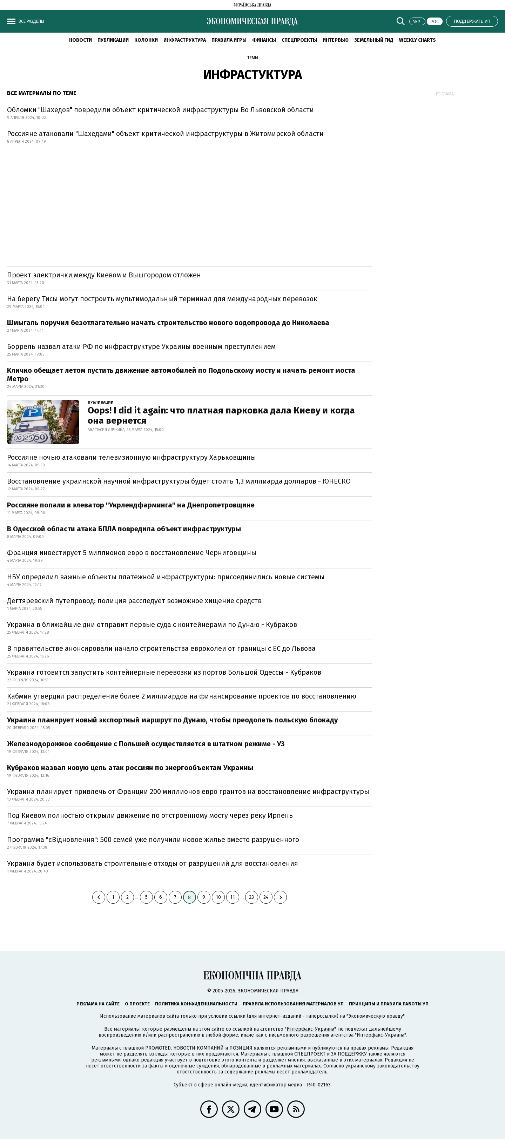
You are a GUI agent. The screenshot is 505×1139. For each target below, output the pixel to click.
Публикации (113, 40)
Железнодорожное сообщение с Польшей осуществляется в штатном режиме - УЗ (146, 744)
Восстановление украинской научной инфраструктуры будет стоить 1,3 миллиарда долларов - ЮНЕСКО (179, 481)
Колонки (146, 40)
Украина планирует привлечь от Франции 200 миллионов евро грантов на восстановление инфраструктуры (188, 791)
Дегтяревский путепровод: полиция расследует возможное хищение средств (134, 601)
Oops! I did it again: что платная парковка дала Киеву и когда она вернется (221, 415)
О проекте (137, 1003)
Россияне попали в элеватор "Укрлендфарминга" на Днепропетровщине (131, 505)
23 (251, 897)
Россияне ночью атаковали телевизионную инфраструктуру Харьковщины (131, 457)
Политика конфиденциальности (196, 1003)
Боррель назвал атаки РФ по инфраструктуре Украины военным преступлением (141, 346)
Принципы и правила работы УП (389, 1003)
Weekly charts (417, 40)
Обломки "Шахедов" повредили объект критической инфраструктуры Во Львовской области (161, 110)
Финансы (264, 40)
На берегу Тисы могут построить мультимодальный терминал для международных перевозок (162, 299)
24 (266, 897)
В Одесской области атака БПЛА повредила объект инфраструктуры (124, 529)
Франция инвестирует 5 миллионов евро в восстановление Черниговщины (131, 552)
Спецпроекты (299, 40)
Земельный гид (373, 40)
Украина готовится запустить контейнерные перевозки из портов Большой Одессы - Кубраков (164, 672)
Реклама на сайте (98, 1003)
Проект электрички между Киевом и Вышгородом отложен (104, 275)
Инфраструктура (184, 40)
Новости (80, 40)
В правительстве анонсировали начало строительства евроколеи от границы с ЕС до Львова (161, 648)
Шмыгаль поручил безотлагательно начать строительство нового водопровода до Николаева (168, 322)
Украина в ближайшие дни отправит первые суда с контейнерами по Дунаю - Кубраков (152, 624)
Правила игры (229, 40)
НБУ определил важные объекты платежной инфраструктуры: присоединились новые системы (166, 577)
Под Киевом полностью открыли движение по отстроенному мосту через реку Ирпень (150, 815)
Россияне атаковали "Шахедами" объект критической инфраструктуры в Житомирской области (165, 133)
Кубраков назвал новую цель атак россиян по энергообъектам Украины (130, 767)
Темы (252, 57)
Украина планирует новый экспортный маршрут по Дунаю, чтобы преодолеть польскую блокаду (172, 720)
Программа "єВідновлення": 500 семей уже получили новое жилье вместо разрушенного (153, 839)
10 (218, 897)
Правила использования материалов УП (293, 1003)
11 (232, 897)
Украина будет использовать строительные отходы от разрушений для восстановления (152, 863)
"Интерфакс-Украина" (310, 1029)
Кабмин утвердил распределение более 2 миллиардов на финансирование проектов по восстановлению (181, 696)
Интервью (336, 40)
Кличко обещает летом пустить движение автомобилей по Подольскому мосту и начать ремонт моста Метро (181, 374)
